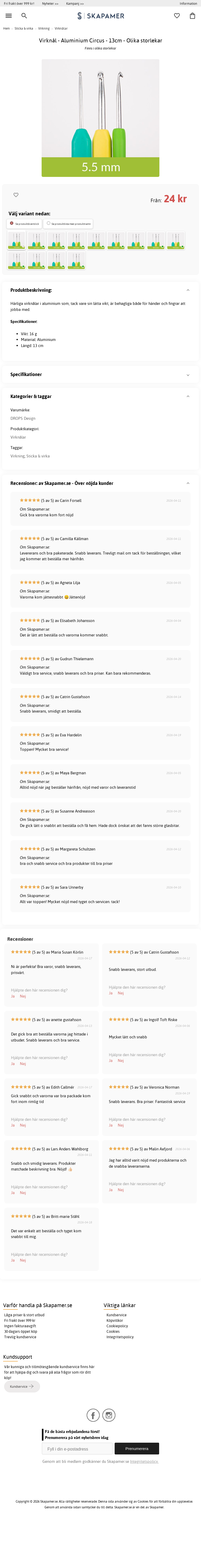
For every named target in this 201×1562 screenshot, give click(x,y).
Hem (6, 28)
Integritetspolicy (120, 1375)
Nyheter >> (50, 3)
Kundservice (117, 1353)
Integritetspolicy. (144, 1499)
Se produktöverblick (27, 224)
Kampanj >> (75, 3)
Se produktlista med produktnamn (71, 224)
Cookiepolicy (117, 1364)
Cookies (113, 1370)
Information (188, 3)
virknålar (31, 341)
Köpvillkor (115, 1359)
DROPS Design (22, 456)
